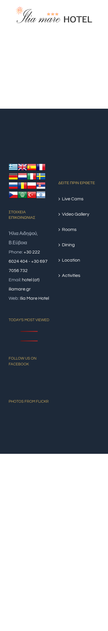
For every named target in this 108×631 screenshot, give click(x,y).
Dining (68, 245)
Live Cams (73, 199)
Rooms (69, 229)
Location (71, 260)
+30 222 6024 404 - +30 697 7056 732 (28, 261)
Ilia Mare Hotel (34, 298)
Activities (71, 275)
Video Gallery (75, 214)
